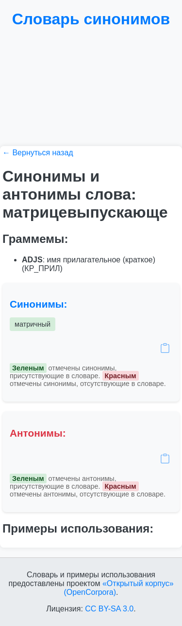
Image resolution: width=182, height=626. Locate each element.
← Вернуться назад (37, 152)
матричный (32, 324)
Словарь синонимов (91, 19)
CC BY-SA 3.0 (109, 609)
